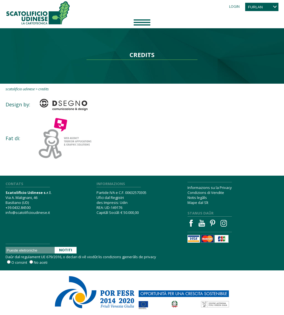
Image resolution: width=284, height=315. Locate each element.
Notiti (65, 249)
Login (234, 6)
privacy (150, 256)
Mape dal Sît (197, 202)
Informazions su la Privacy (209, 187)
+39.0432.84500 (18, 207)
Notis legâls (197, 197)
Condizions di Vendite (205, 192)
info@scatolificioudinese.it (28, 212)
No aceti (40, 262)
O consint (19, 262)
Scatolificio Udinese (20, 88)
